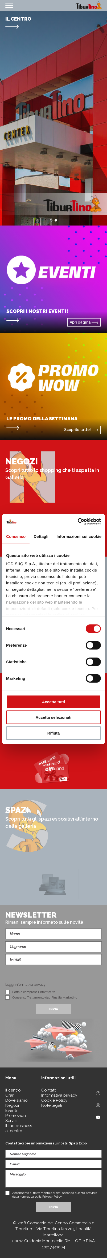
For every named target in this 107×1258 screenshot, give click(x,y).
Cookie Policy (54, 1100)
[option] (53, 118)
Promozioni (16, 1115)
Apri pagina (84, 322)
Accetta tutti (53, 701)
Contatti (48, 1090)
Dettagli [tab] (41, 536)
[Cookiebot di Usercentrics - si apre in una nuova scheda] (77, 521)
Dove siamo (16, 1100)
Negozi (12, 1105)
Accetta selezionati (53, 717)
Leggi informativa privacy (25, 985)
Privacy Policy (52, 1196)
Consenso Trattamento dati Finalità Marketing (44, 997)
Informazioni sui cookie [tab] (78, 536)
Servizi (11, 1120)
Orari (9, 1095)
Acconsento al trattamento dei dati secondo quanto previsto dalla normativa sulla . (54, 1194)
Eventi (11, 1110)
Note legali (51, 1105)
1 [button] (51, 220)
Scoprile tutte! (81, 430)
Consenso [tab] (16, 536)
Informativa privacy (59, 1095)
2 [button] (56, 220)
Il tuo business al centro (18, 1128)
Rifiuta (53, 733)
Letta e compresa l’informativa (33, 992)
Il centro (13, 1090)
